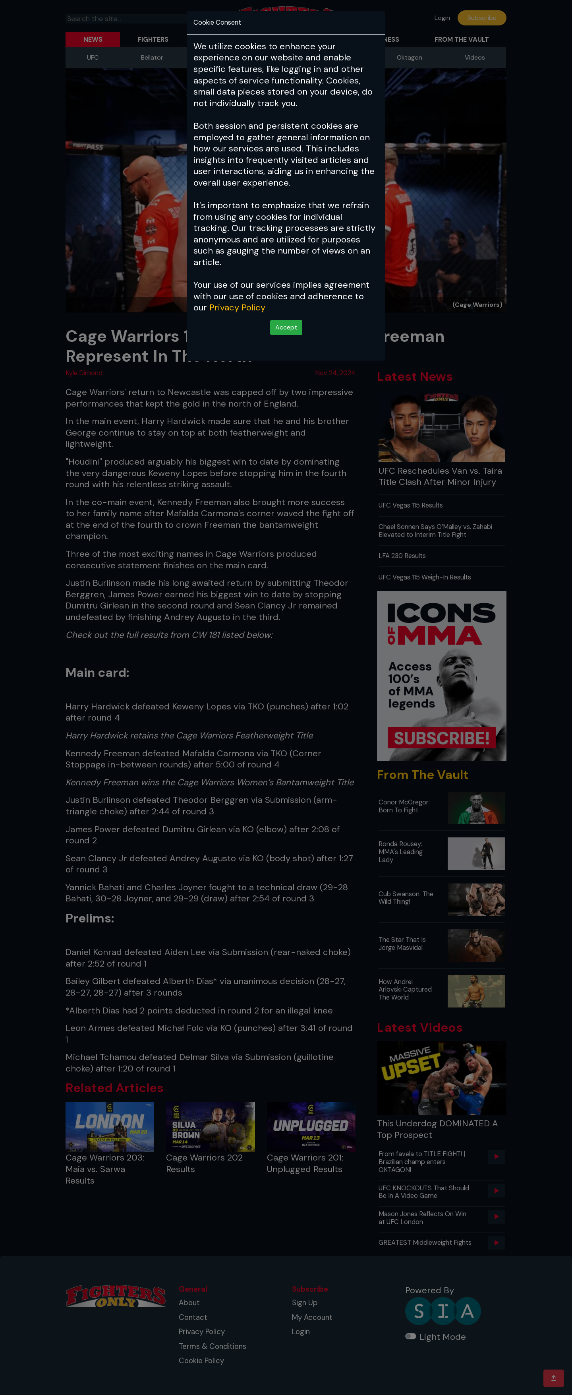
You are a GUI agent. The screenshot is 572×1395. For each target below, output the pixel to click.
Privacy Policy (237, 307)
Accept (286, 327)
